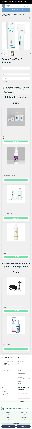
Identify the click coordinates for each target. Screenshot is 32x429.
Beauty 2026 (20, 374)
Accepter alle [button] (23, 426)
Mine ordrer (4, 390)
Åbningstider (20, 372)
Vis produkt (16, 141)
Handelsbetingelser (22, 373)
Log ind (3, 394)
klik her (18, 2)
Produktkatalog (21, 360)
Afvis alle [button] (8, 426)
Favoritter (4, 391)
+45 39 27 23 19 (7, 364)
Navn (19, 395)
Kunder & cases (21, 381)
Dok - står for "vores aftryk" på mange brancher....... (24, 379)
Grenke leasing (21, 361)
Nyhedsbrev (20, 363)
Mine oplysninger (5, 393)
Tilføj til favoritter (5, 81)
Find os (19, 364)
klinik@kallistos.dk (7, 368)
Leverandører (20, 366)
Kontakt (19, 370)
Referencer (20, 377)
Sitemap (19, 384)
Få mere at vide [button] (16, 423)
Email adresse (21, 389)
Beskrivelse (4, 84)
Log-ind (19, 383)
